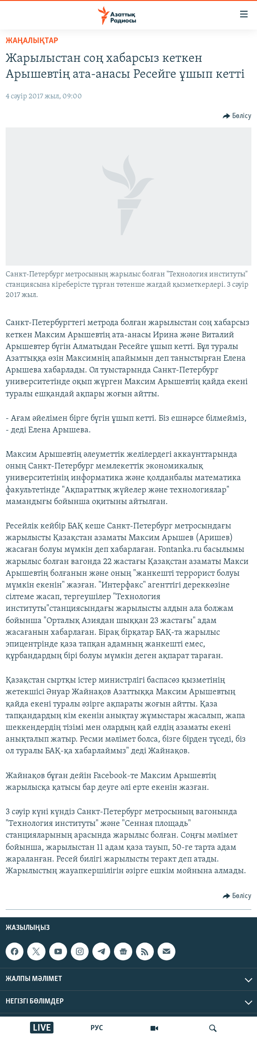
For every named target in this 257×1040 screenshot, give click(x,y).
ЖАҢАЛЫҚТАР (32, 41)
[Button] (237, 116)
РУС (97, 1028)
